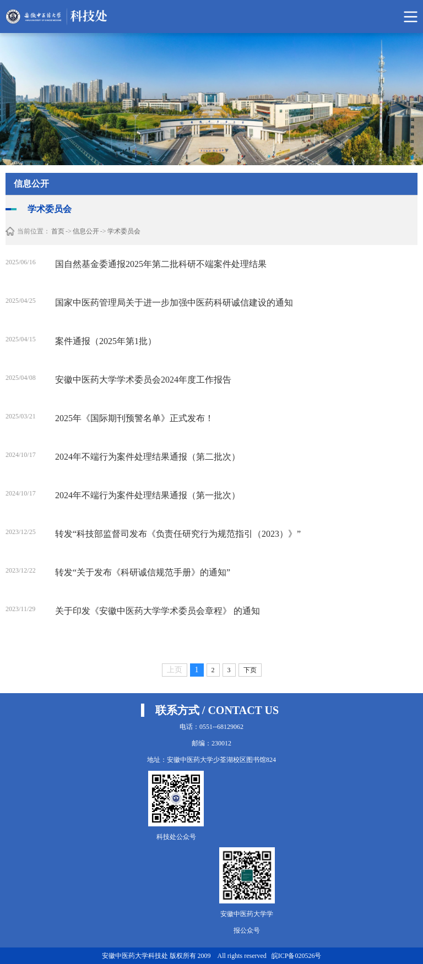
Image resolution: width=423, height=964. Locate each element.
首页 (57, 231)
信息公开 (86, 231)
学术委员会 (123, 231)
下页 (250, 670)
